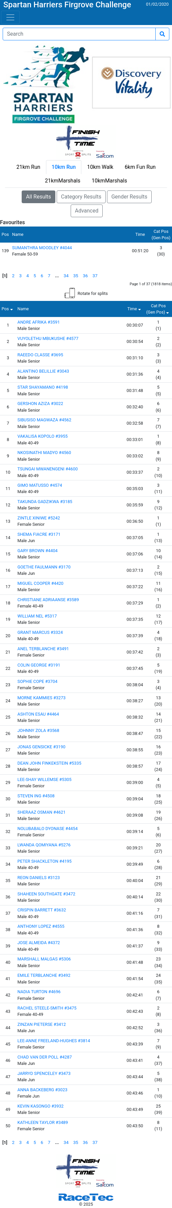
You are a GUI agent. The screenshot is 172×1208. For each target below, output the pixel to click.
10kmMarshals (109, 180)
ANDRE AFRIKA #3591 (38, 322)
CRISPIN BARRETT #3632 (41, 909)
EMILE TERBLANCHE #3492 (43, 975)
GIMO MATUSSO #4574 (39, 485)
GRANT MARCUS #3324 (40, 632)
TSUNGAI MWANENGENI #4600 (47, 468)
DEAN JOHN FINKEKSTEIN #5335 (49, 763)
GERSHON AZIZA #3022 (40, 403)
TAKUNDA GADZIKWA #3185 (44, 501)
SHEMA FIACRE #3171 (38, 534)
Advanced (87, 211)
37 (95, 275)
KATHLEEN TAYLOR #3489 (42, 1122)
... (57, 275)
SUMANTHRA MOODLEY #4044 (42, 247)
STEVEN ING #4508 (35, 795)
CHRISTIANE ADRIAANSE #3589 (48, 599)
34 (66, 275)
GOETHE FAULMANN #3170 (43, 566)
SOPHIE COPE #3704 (37, 681)
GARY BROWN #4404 (37, 550)
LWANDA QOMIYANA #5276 (43, 844)
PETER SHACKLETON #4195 (44, 861)
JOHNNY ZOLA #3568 (38, 730)
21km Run (28, 167)
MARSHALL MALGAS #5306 (44, 958)
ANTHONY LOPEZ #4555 (40, 926)
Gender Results (129, 196)
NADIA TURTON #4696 (38, 991)
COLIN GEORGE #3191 (38, 665)
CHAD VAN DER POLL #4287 (44, 1057)
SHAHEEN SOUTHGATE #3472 (46, 893)
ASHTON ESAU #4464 (38, 714)
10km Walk (100, 167)
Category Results (81, 196)
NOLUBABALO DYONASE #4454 (47, 828)
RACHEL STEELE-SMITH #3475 (46, 1008)
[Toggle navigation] (10, 17)
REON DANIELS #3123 (38, 877)
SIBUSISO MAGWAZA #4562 (44, 419)
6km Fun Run (140, 167)
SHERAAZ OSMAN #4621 (41, 812)
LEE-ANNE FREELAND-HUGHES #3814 (53, 1040)
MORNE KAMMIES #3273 (41, 697)
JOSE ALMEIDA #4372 (38, 942)
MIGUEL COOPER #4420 (40, 583)
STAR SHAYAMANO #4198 (42, 387)
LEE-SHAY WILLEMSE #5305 (44, 779)
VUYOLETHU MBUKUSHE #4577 (47, 338)
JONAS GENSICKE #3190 (41, 746)
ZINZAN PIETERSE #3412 (41, 1024)
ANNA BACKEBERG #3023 (42, 1089)
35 (75, 275)
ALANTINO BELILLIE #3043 (43, 371)
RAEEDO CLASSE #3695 (40, 354)
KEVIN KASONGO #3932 (40, 1106)
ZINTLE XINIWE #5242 (38, 517)
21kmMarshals (62, 180)
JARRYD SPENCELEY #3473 (43, 1073)
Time (134, 308)
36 (85, 275)
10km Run (64, 167)
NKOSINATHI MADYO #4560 (44, 452)
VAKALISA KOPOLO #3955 (42, 436)
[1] (4, 275)
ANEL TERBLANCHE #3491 (43, 648)
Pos (8, 308)
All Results (38, 196)
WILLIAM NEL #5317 (37, 616)
